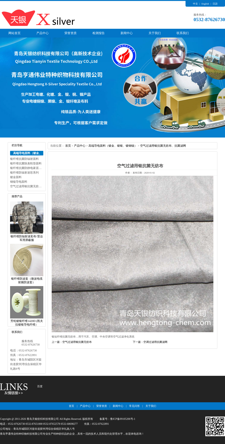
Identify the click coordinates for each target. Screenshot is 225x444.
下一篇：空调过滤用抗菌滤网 (150, 342)
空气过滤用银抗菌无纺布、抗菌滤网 (163, 145)
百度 (40, 386)
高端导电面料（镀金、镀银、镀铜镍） (112, 145)
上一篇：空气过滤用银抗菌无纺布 (72, 342)
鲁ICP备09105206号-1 (122, 419)
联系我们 (183, 33)
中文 (195, 3)
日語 (215, 3)
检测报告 (98, 33)
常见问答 (134, 406)
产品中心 (42, 33)
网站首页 (14, 33)
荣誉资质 (70, 33)
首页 (68, 145)
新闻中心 (127, 33)
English (205, 3)
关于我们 (155, 33)
